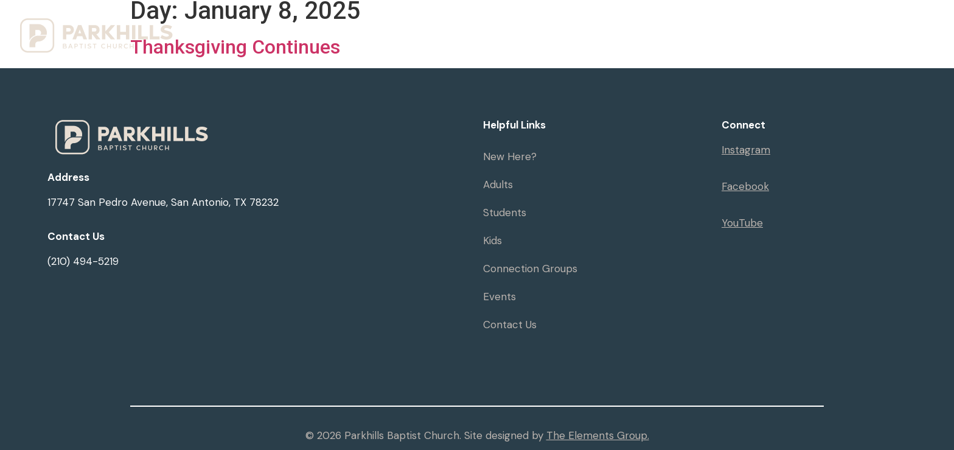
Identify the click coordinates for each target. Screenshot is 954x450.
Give (863, 35)
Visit (491, 35)
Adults (498, 184)
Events (739, 35)
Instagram (746, 149)
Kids (492, 240)
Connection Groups (530, 268)
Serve (914, 35)
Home (432, 35)
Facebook (745, 186)
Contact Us (510, 324)
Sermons (804, 35)
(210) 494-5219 (83, 261)
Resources (661, 35)
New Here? (510, 156)
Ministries (568, 35)
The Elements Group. (597, 435)
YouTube (742, 223)
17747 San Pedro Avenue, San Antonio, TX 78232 (163, 202)
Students (504, 212)
